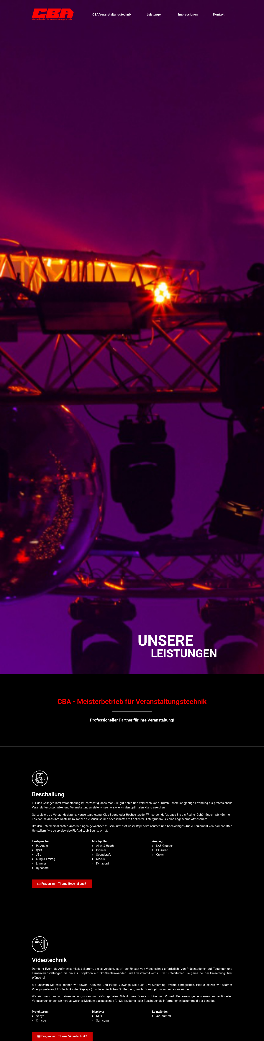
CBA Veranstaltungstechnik (111, 14)
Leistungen (155, 14)
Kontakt (218, 14)
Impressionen (188, 14)
